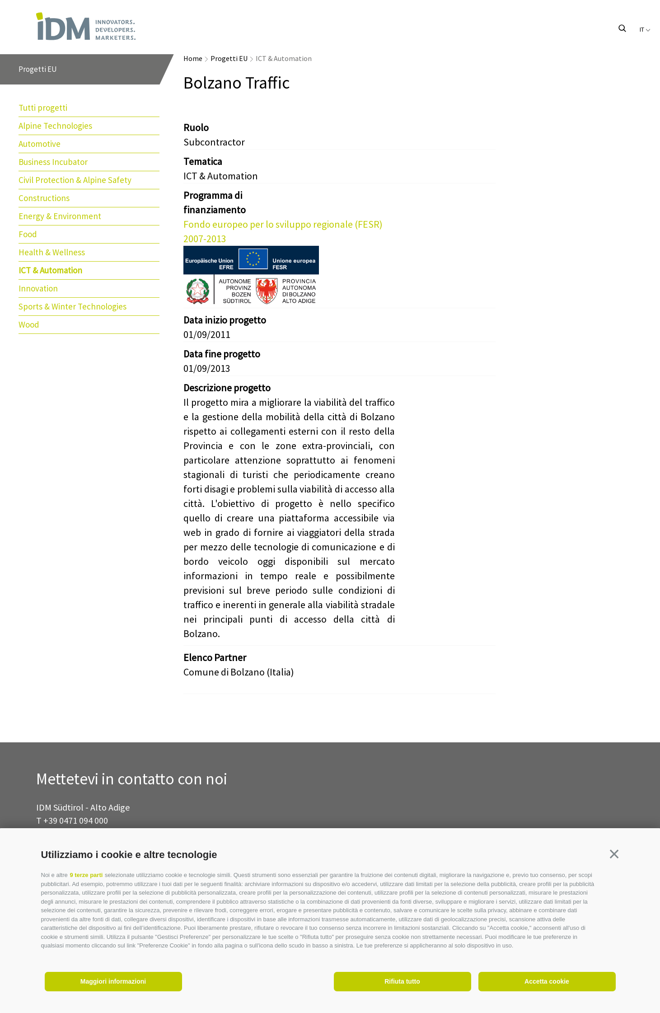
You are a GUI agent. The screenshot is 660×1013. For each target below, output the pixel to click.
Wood (29, 324)
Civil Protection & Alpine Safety (75, 179)
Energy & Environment (60, 216)
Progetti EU (229, 58)
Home (192, 58)
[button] (614, 854)
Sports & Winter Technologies (72, 306)
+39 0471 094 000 (75, 820)
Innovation (38, 288)
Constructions (44, 197)
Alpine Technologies (55, 125)
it (645, 29)
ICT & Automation (50, 270)
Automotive (40, 143)
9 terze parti (86, 875)
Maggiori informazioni (113, 981)
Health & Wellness (52, 252)
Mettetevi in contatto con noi (131, 779)
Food (28, 234)
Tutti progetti (43, 107)
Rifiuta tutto (402, 981)
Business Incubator (53, 161)
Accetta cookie (546, 981)
